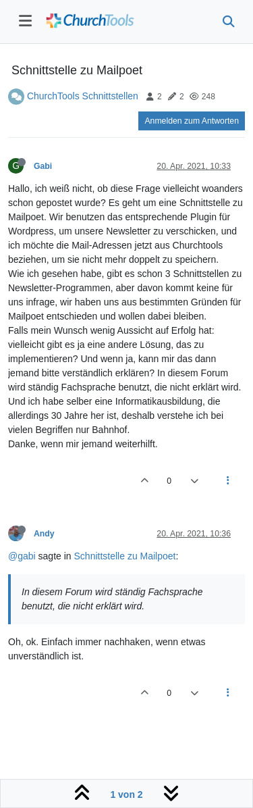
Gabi (43, 166)
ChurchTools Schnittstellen (82, 96)
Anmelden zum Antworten (191, 121)
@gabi (22, 556)
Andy (44, 533)
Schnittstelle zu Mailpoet (125, 556)
